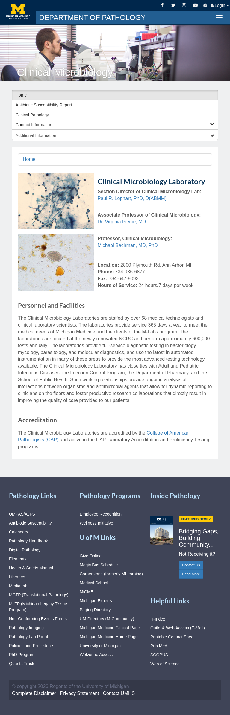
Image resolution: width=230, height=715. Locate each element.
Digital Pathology (24, 550)
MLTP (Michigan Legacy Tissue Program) (38, 606)
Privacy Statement (79, 693)
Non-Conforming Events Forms (38, 618)
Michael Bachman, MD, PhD (128, 245)
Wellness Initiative (96, 523)
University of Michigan (100, 645)
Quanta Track (21, 663)
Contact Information (115, 124)
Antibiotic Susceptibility (30, 523)
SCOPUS (159, 655)
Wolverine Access (96, 654)
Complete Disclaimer (34, 693)
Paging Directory (95, 609)
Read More (191, 574)
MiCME (86, 591)
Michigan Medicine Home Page (109, 636)
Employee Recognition (101, 514)
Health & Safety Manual (31, 567)
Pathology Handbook (28, 541)
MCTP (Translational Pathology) (38, 594)
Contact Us (191, 565)
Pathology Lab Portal (28, 636)
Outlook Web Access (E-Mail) (177, 628)
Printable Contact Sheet (172, 637)
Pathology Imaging (26, 627)
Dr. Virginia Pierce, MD (122, 221)
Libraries (17, 576)
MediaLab (18, 585)
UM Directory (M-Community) (107, 618)
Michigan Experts (96, 600)
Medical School (94, 582)
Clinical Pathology (32, 114)
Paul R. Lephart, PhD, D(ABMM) (132, 198)
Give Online (91, 556)
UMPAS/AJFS (22, 514)
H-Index (157, 619)
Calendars (18, 532)
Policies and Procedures (31, 645)
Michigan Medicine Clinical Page (110, 627)
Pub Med (158, 646)
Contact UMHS (119, 693)
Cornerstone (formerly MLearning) (111, 573)
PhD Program (21, 654)
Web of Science (165, 663)
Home (21, 95)
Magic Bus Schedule (99, 564)
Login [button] (220, 5)
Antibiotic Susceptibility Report (44, 105)
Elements (17, 559)
